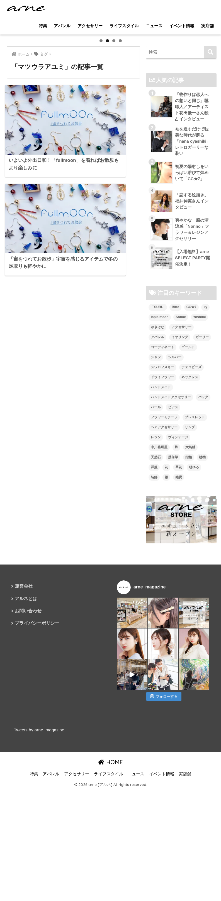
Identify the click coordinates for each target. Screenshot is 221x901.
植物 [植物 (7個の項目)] (202, 606)
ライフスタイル (124, 25)
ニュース (154, 25)
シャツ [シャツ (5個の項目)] (156, 506)
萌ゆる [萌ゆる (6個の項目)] (194, 616)
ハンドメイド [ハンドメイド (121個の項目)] (161, 536)
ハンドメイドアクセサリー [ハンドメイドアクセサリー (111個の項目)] (171, 546)
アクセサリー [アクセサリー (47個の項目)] (181, 476)
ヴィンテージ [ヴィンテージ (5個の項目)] (178, 586)
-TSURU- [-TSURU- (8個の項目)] (157, 456)
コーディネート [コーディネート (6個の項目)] (162, 496)
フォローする (164, 845)
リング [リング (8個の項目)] (190, 576)
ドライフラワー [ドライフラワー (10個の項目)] (162, 526)
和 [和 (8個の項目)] (176, 596)
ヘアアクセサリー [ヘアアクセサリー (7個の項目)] (164, 576)
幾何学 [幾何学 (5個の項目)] (173, 606)
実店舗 (207, 25)
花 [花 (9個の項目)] (166, 616)
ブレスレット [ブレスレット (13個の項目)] (195, 566)
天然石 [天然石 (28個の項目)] (156, 606)
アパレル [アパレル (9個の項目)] (157, 486)
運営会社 (24, 735)
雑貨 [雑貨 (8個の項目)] (178, 626)
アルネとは (26, 748)
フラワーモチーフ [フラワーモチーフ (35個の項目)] (164, 566)
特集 (43, 25)
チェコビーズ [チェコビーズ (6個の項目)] (191, 516)
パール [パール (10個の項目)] (156, 556)
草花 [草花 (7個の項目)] (178, 616)
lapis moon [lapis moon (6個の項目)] (159, 466)
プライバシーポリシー (37, 773)
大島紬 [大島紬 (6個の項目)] (190, 596)
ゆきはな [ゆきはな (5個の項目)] (157, 476)
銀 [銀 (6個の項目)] (166, 626)
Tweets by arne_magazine (40, 879)
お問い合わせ (28, 760)
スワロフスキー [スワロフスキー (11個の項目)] (162, 516)
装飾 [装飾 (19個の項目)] (154, 626)
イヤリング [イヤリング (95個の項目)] (179, 486)
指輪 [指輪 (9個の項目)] (188, 606)
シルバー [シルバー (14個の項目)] (174, 506)
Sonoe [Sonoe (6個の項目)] (181, 466)
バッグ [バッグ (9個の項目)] (203, 546)
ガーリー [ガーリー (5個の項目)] (202, 486)
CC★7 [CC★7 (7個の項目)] (191, 456)
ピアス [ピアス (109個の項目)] (173, 556)
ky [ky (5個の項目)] (205, 456)
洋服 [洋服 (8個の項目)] (154, 616)
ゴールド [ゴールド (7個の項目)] (188, 496)
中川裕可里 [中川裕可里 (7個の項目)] (159, 596)
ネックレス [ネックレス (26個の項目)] (189, 526)
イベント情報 (181, 25)
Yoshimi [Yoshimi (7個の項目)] (199, 466)
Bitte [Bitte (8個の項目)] (175, 456)
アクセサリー (90, 25)
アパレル (62, 25)
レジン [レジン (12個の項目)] (156, 586)
